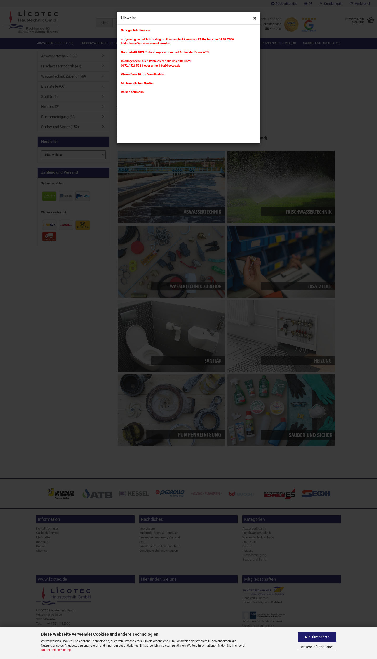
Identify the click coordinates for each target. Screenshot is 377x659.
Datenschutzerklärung (56, 650)
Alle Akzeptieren (317, 637)
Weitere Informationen (317, 647)
